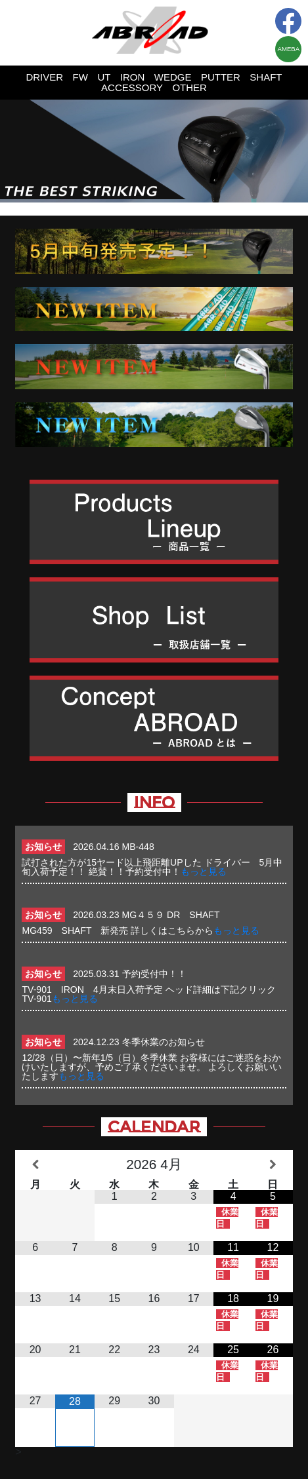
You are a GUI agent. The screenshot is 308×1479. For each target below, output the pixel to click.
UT (103, 77)
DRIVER (44, 77)
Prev (17, 150)
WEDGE (173, 77)
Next (290, 150)
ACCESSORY (132, 87)
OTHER (189, 87)
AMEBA (289, 48)
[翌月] (272, 1164)
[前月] (35, 1164)
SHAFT (266, 77)
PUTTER (220, 77)
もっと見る (204, 871)
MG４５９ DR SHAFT (175, 915)
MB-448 (138, 846)
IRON (132, 77)
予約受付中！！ (154, 974)
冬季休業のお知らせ (163, 1042)
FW (80, 77)
